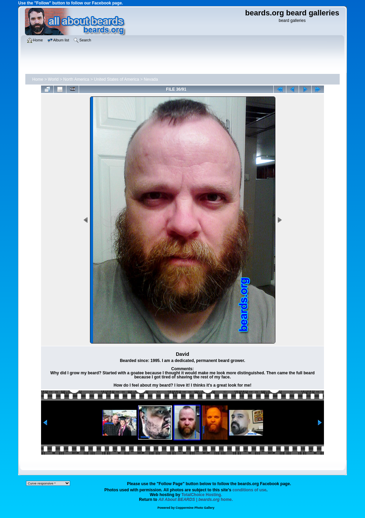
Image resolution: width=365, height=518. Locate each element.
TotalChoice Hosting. (201, 494)
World (53, 79)
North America (76, 79)
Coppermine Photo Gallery (194, 507)
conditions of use (249, 490)
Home (37, 79)
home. (195, 499)
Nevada (151, 79)
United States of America (116, 79)
